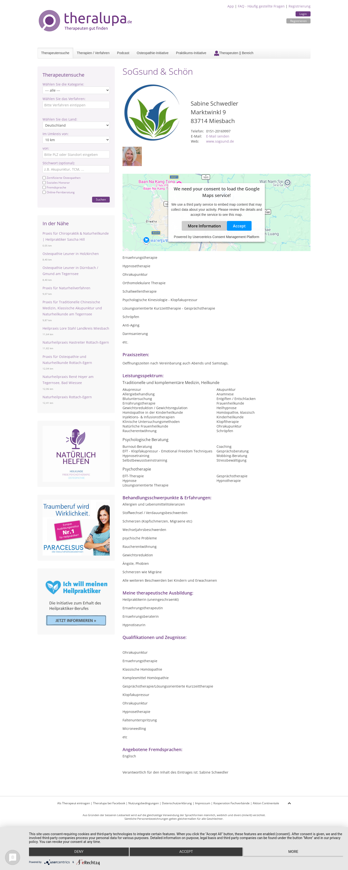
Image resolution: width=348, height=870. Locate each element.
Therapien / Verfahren (93, 53)
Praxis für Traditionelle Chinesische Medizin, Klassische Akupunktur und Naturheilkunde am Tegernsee (72, 308)
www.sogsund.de (220, 141)
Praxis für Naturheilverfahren (66, 288)
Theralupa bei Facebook (109, 803)
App (230, 6)
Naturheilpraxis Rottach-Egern (67, 397)
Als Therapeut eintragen (73, 803)
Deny (75, 853)
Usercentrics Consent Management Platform (226, 237)
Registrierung (300, 6)
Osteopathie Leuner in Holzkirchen (71, 253)
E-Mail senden (217, 136)
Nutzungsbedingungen (143, 803)
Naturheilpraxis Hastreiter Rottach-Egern (76, 342)
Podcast (123, 53)
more (296, 853)
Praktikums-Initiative (191, 53)
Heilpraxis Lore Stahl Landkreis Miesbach (76, 328)
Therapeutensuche (55, 53)
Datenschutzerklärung (177, 803)
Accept (239, 225)
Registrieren (298, 21)
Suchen (101, 199)
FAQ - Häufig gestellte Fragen (261, 6)
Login (303, 14)
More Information (204, 225)
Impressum (202, 803)
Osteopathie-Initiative (153, 53)
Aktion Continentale (266, 803)
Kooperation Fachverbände (231, 803)
